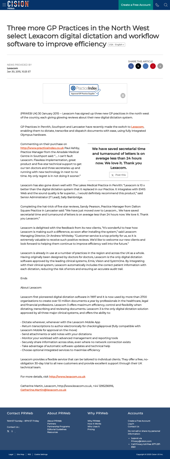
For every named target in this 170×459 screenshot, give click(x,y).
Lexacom (137, 126)
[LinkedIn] (15, 431)
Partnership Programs (58, 426)
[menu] (4, 5)
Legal (11, 454)
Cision (154, 454)
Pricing (91, 429)
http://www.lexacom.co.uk (67, 376)
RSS (29, 454)
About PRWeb (54, 421)
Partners (51, 423)
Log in (131, 423)
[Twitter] (8, 431)
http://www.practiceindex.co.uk (42, 148)
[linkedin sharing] (145, 66)
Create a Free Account (139, 421)
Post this (118, 174)
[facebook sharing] (131, 66)
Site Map (20, 454)
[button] (166, 5)
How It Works (94, 423)
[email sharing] (160, 66)
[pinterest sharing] (153, 66)
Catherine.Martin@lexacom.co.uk (43, 390)
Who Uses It (93, 426)
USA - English (116, 44)
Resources (52, 432)
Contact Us (13, 427)
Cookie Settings (40, 454)
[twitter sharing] (138, 66)
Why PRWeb (93, 421)
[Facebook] (12, 431)
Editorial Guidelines (56, 429)
